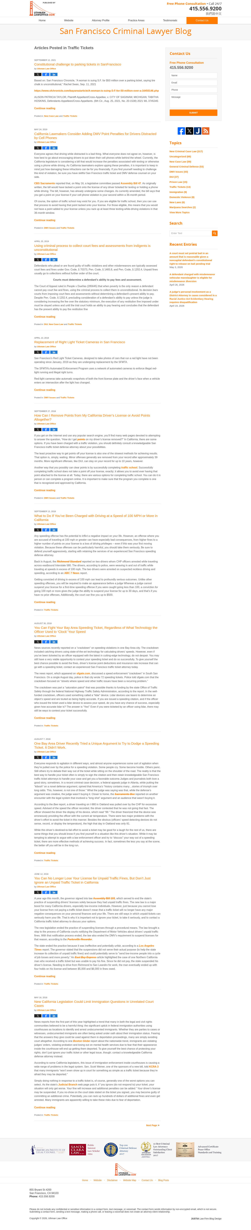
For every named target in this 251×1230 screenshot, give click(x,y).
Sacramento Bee (125, 794)
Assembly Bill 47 (131, 183)
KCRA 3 (153, 1066)
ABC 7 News (71, 573)
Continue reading (44, 108)
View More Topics (180, 212)
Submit (193, 112)
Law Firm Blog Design (206, 1218)
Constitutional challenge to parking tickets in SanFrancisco (77, 64)
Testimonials (170, 20)
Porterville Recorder (79, 939)
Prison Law (178, 182)
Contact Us (202, 20)
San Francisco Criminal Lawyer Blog (42, 8)
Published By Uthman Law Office (194, 8)
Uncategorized (180, 156)
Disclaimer (112, 1180)
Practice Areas (136, 20)
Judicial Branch (67, 1084)
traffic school (129, 467)
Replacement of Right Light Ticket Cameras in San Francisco (79, 342)
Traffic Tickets (70, 116)
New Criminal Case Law (186, 151)
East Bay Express (85, 957)
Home (42, 20)
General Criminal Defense (187, 166)
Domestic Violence (182, 197)
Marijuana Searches (183, 207)
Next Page (151, 1125)
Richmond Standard (69, 561)
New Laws (177, 202)
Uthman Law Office (57, 1218)
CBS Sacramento (44, 183)
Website (68, 20)
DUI (46, 324)
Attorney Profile (100, 20)
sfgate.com (83, 673)
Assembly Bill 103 (104, 898)
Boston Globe (81, 1041)
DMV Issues (50, 228)
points (81, 439)
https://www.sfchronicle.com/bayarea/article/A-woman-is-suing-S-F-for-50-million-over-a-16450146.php (96, 90)
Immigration (178, 192)
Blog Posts (163, 1180)
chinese (210, 13)
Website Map (129, 1180)
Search (215, 233)
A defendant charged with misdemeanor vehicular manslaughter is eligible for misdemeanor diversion (192, 278)
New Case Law (51, 116)
